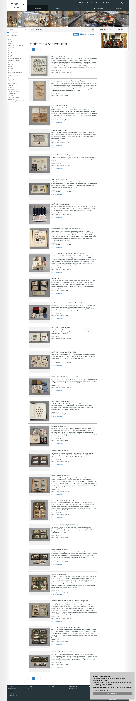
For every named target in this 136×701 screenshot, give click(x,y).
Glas (9, 57)
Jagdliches (11, 99)
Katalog (12, 694)
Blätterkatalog (13, 695)
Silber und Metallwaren (14, 59)
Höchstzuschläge (11, 688)
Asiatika (10, 86)
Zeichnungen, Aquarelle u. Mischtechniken (15, 73)
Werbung (10, 95)
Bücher (10, 43)
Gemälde (10, 64)
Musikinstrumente (13, 89)
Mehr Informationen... (57, 75)
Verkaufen (78, 8)
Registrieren (124, 3)
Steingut (10, 55)
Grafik (10, 62)
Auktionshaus (118, 8)
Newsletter (90, 3)
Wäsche (10, 41)
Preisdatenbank (98, 8)
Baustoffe (11, 70)
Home (32, 29)
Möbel (10, 66)
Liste (76, 34)
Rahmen (10, 78)
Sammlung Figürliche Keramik (16, 101)
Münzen (10, 68)
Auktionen (37, 8)
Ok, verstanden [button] (112, 693)
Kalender (81, 3)
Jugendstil (11, 80)
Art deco (10, 82)
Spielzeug (10, 47)
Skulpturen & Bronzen (14, 61)
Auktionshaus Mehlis (17, 5)
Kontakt (98, 3)
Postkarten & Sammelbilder (15, 45)
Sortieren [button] (92, 34)
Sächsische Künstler (13, 76)
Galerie (83, 34)
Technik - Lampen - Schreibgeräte (13, 92)
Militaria (10, 39)
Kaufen (58, 8)
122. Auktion (10, 690)
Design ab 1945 (12, 84)
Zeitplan (12, 692)
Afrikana (10, 87)
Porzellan (10, 53)
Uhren (10, 49)
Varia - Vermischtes (13, 97)
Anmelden (115, 3)
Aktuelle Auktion (12, 33)
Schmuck (10, 51)
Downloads (106, 3)
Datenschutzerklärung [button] (100, 690)
